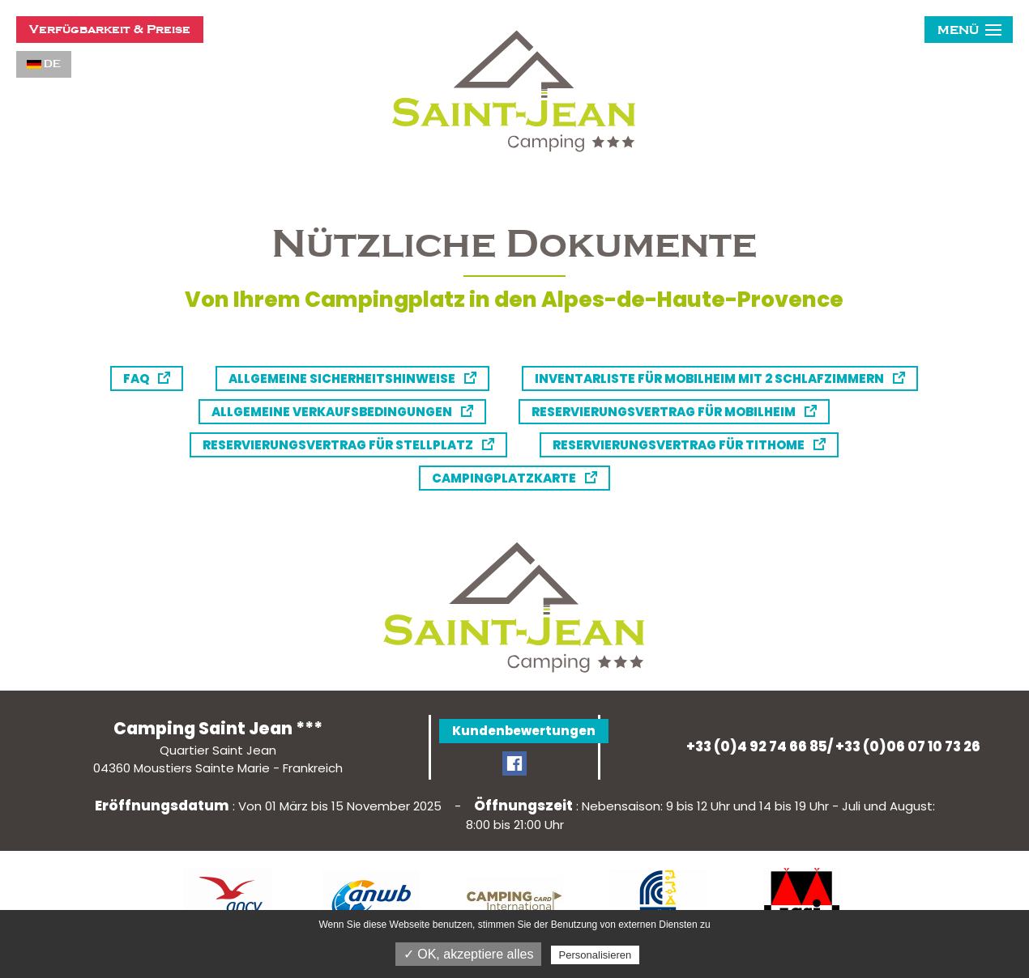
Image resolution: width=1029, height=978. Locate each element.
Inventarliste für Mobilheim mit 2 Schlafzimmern (709, 378)
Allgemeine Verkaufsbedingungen (331, 411)
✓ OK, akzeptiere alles (468, 954)
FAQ (136, 378)
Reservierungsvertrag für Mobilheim (664, 411)
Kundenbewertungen (524, 730)
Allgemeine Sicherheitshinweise (341, 378)
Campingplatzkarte (504, 478)
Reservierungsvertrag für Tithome (679, 444)
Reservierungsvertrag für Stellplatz (338, 444)
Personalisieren (595, 955)
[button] (968, 29)
